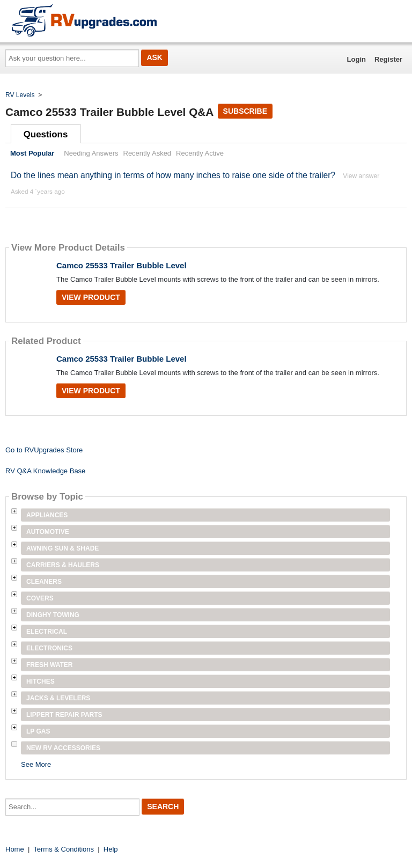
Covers (40, 598)
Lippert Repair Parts (64, 715)
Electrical (46, 631)
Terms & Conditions (63, 849)
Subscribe (245, 111)
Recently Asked (147, 153)
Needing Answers (91, 153)
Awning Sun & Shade (62, 548)
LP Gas (38, 731)
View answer (361, 176)
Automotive (47, 532)
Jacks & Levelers (58, 698)
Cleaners (44, 581)
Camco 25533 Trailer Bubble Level (121, 265)
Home (14, 849)
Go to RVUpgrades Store (44, 450)
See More (36, 764)
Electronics (49, 648)
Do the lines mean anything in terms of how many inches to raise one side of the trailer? (173, 175)
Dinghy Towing (52, 615)
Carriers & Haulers (62, 565)
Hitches (40, 681)
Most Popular (32, 153)
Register (388, 59)
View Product (91, 297)
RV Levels (19, 95)
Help (111, 849)
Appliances (47, 515)
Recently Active (200, 153)
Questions (46, 134)
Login (356, 59)
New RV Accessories (63, 748)
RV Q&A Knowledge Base (45, 471)
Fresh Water (49, 665)
